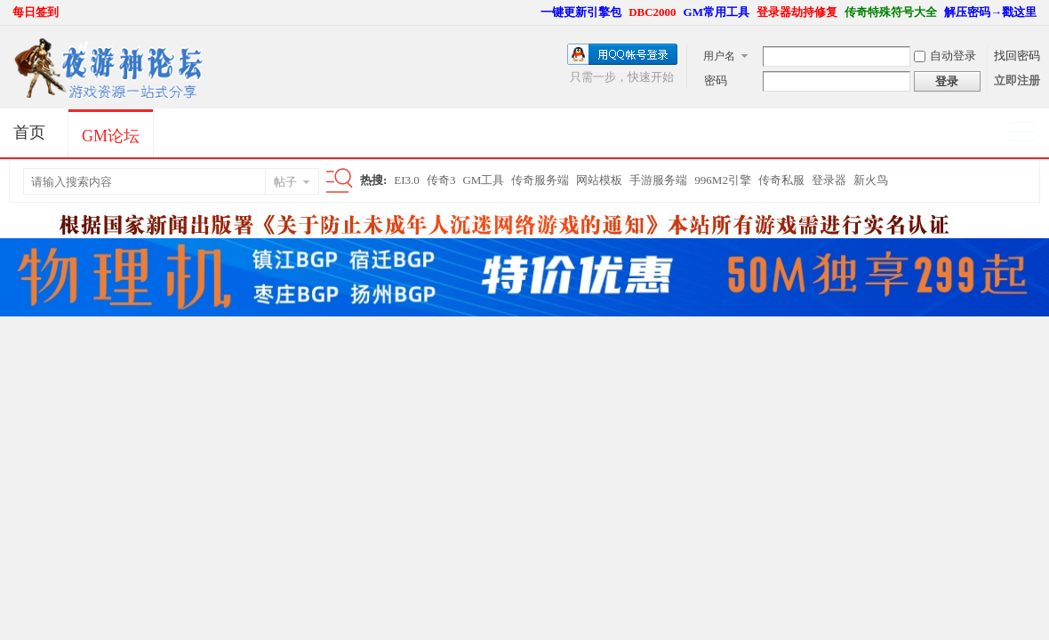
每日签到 (35, 12)
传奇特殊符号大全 (891, 12)
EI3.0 (407, 180)
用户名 (719, 56)
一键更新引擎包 (581, 12)
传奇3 (441, 180)
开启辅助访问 (532, 12)
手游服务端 (658, 180)
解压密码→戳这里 (990, 12)
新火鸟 (870, 180)
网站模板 (599, 180)
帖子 (285, 181)
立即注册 (1017, 80)
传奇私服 (781, 180)
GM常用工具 (716, 12)
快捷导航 (1030, 133)
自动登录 (945, 55)
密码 (715, 80)
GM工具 (483, 180)
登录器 (829, 180)
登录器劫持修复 (797, 12)
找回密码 (1017, 55)
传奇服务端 (540, 180)
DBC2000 (652, 12)
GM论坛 (111, 136)
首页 (29, 132)
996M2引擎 (722, 180)
